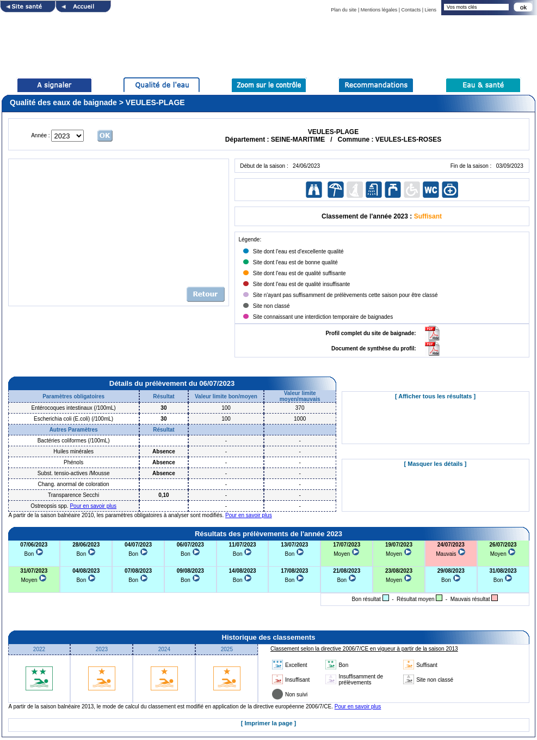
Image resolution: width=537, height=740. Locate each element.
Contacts (411, 10)
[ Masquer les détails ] (435, 463)
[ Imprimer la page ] (268, 723)
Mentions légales (379, 10)
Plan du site (343, 10)
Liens (430, 10)
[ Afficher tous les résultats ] (435, 396)
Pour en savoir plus (93, 506)
